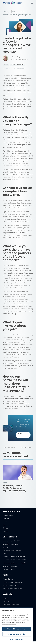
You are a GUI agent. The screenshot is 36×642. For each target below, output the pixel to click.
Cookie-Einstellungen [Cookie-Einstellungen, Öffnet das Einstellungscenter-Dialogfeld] (16, 639)
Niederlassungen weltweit (12, 550)
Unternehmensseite (10, 566)
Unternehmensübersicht (11, 541)
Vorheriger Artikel (10, 447)
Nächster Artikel (26, 447)
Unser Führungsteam (10, 544)
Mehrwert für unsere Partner (13, 582)
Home (6, 11)
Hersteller (6, 519)
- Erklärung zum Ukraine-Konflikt (14, 560)
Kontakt (5, 528)
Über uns (6, 525)
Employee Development (17, 64)
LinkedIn (6, 598)
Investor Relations (9, 569)
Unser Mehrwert (8, 515)
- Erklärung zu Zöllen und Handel (14, 563)
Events (5, 531)
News (14, 11)
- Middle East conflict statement (14, 557)
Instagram (6, 601)
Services (5, 522)
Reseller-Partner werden (11, 585)
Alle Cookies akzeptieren (16, 629)
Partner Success (20, 435)
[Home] (12, 2)
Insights (23, 11)
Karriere (5, 547)
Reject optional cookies (16, 634)
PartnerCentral (8, 579)
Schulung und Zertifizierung (12, 588)
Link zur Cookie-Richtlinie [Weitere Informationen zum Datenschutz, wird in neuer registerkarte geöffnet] (9, 624)
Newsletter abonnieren (11, 604)
